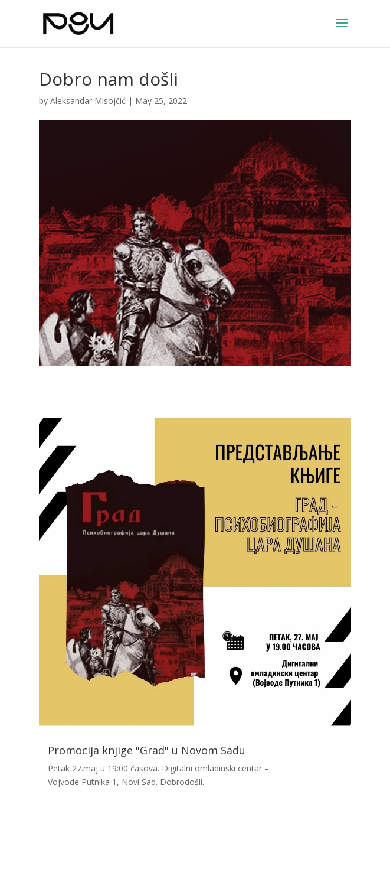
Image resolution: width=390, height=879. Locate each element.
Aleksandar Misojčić (88, 100)
